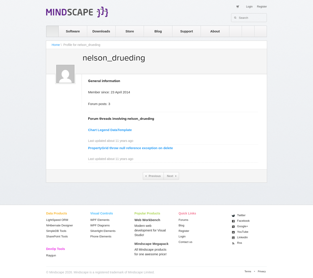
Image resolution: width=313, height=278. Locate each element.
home (50, 31)
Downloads (101, 31)
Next (170, 176)
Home (56, 45)
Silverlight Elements (102, 231)
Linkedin (242, 237)
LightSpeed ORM (57, 220)
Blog (158, 31)
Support (186, 31)
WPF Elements (99, 220)
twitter (246, 31)
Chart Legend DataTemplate (110, 130)
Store (129, 31)
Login (249, 6)
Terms (248, 271)
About (215, 31)
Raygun (51, 255)
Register (262, 6)
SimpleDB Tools (56, 231)
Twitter (241, 215)
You (242, 231)
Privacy (262, 271)
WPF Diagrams (100, 225)
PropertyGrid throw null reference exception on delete (130, 148)
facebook (258, 31)
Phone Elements (100, 236)
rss (233, 31)
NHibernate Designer (59, 225)
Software (73, 31)
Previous (155, 176)
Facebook (243, 220)
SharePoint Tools (57, 236)
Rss (239, 242)
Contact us (185, 242)
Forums (183, 220)
